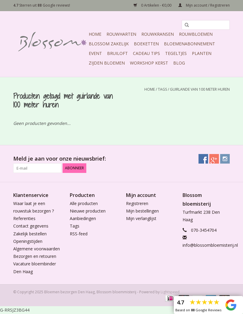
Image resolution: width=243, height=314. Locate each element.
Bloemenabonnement (189, 44)
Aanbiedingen (83, 218)
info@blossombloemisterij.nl (210, 245)
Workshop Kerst (149, 63)
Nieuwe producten (88, 211)
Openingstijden (27, 241)
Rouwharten (121, 34)
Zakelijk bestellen (30, 234)
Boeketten (146, 44)
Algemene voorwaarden (36, 249)
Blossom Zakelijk (109, 44)
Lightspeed (170, 291)
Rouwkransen (157, 34)
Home (95, 34)
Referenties (24, 218)
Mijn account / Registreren (204, 5)
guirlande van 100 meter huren (200, 89)
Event (95, 53)
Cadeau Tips (146, 53)
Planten (201, 53)
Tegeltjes (176, 53)
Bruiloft (117, 53)
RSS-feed (79, 234)
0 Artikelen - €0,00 (153, 5)
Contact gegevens (30, 226)
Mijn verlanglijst (141, 218)
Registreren (137, 203)
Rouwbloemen (196, 34)
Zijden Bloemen (107, 63)
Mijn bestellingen (142, 211)
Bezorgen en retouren (34, 256)
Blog (179, 63)
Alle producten (84, 203)
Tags (162, 89)
